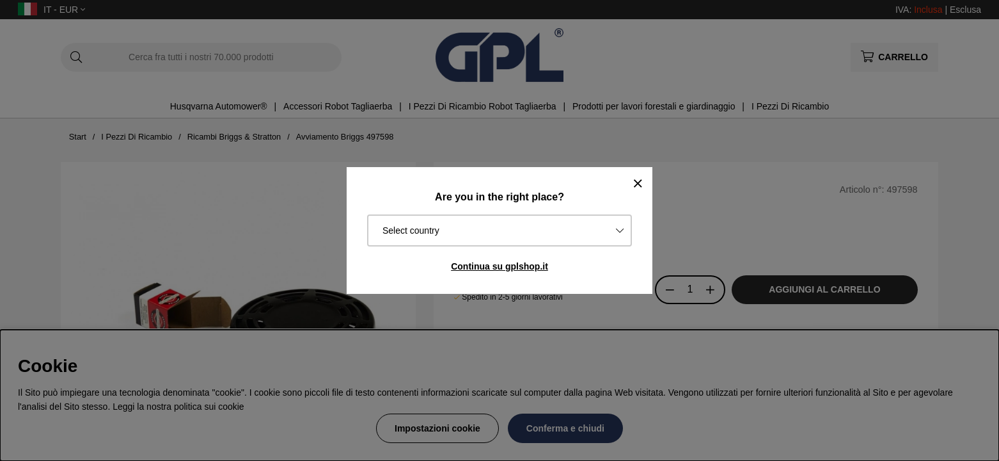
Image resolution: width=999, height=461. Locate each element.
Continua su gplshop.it (499, 266)
